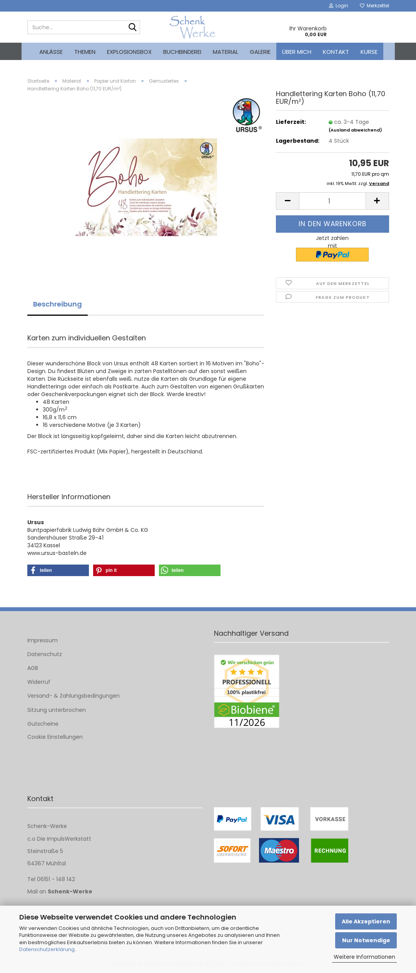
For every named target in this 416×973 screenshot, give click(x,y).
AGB (32, 668)
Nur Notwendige (366, 940)
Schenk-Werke (70, 891)
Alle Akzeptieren (366, 921)
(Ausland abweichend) (355, 130)
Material (225, 52)
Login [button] (338, 5)
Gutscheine (42, 724)
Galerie (260, 52)
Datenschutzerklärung (47, 949)
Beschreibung (57, 304)
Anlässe (51, 52)
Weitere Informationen (364, 957)
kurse (369, 52)
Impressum (42, 640)
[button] (287, 201)
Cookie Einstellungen (55, 737)
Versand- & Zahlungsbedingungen (73, 696)
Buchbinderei (182, 52)
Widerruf (38, 682)
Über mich (296, 52)
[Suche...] (132, 28)
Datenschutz (44, 654)
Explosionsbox (129, 52)
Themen (84, 52)
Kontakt (336, 52)
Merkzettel (374, 5)
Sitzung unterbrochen (56, 710)
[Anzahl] (332, 201)
